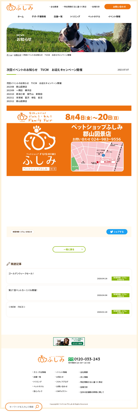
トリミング (75, 16)
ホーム (21, 16)
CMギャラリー (63, 399)
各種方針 (96, 7)
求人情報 (84, 385)
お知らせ (17, 55)
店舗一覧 (58, 16)
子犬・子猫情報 (39, 16)
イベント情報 (114, 16)
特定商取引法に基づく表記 (75, 7)
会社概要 (54, 7)
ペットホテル (94, 16)
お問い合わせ (119, 6)
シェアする (117, 231)
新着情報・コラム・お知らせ (23, 231)
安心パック (39, 399)
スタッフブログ (64, 390)
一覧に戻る (69, 249)
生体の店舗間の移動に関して (92, 399)
